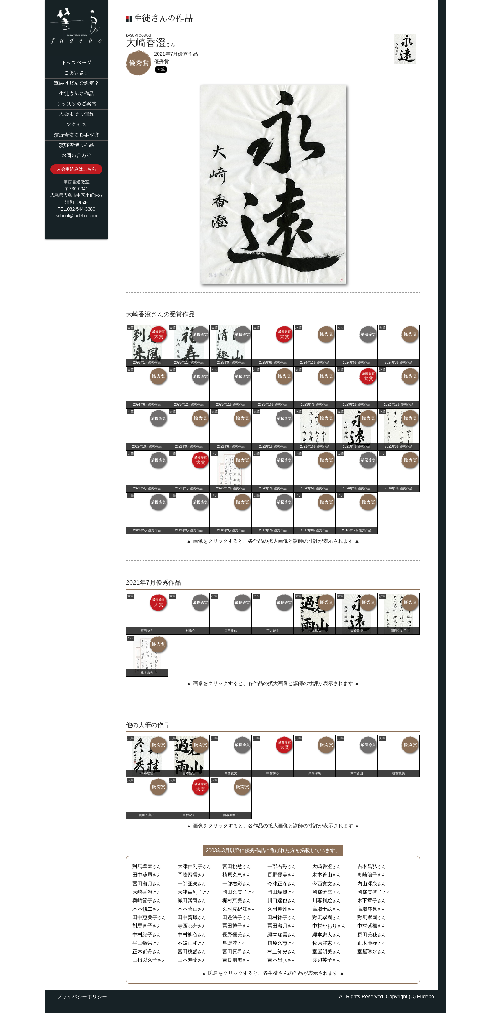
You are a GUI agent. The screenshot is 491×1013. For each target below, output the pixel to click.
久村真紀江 (234, 909)
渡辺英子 (322, 960)
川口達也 (277, 900)
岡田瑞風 (277, 892)
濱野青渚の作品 (76, 145)
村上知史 (277, 951)
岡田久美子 (234, 892)
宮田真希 (232, 951)
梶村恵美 (232, 900)
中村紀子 (142, 934)
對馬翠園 (142, 866)
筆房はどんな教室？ (76, 83)
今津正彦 (277, 883)
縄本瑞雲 (277, 934)
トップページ (76, 62)
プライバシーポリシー (82, 996)
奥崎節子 (367, 874)
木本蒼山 (322, 874)
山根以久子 (145, 960)
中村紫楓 (367, 926)
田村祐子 (277, 917)
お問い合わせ (76, 155)
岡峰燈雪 (188, 874)
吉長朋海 (232, 960)
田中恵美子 (145, 917)
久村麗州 (277, 909)
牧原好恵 (322, 943)
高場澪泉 (367, 909)
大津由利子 (190, 866)
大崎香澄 (322, 866)
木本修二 (142, 909)
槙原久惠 (277, 943)
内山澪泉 (367, 883)
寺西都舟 (188, 926)
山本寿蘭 (188, 960)
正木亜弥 (367, 943)
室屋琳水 (367, 951)
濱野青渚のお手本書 (76, 135)
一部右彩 (277, 866)
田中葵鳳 (188, 917)
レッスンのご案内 (76, 104)
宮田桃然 (232, 866)
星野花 (229, 943)
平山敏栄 (142, 943)
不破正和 (188, 943)
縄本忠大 (322, 934)
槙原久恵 (232, 874)
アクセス (76, 124)
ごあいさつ (76, 73)
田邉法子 (232, 917)
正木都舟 (142, 951)
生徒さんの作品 (76, 93)
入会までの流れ (76, 114)
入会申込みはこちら (76, 168)
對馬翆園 (367, 917)
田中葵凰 (142, 874)
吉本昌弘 (367, 866)
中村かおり (324, 926)
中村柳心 (188, 934)
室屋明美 (322, 951)
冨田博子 (232, 926)
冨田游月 (142, 883)
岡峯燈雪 (322, 892)
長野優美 (277, 874)
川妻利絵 (322, 900)
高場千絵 (322, 909)
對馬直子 (142, 926)
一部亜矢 (188, 883)
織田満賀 (188, 900)
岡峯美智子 (369, 892)
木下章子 (367, 900)
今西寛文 (322, 883)
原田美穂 (367, 934)
